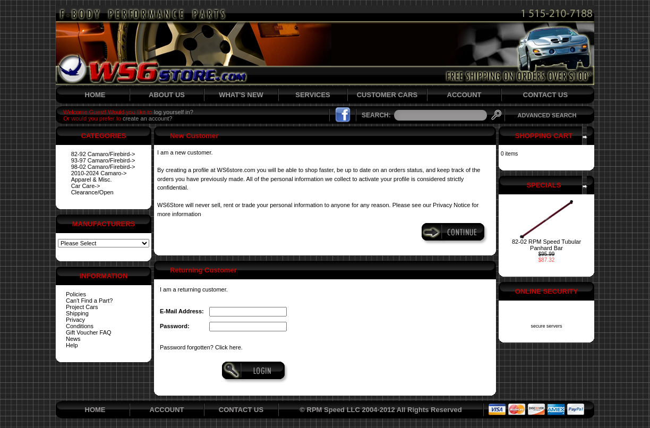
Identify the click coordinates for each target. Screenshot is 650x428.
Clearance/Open (92, 192)
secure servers (546, 326)
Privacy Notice (451, 205)
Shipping (77, 313)
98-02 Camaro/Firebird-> (103, 167)
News (73, 339)
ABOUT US (167, 95)
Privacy (75, 319)
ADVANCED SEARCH (546, 115)
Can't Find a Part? (89, 300)
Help (72, 345)
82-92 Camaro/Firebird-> (103, 154)
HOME (95, 95)
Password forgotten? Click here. (201, 347)
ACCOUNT (464, 95)
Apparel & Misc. (91, 179)
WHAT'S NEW (241, 95)
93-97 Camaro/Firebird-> (103, 160)
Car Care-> (85, 186)
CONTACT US (545, 95)
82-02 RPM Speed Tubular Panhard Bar (546, 244)
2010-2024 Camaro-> (99, 173)
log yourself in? (173, 112)
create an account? (148, 118)
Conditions (79, 326)
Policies (76, 294)
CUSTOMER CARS (387, 95)
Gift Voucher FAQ (89, 332)
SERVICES (312, 95)
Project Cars (82, 307)
